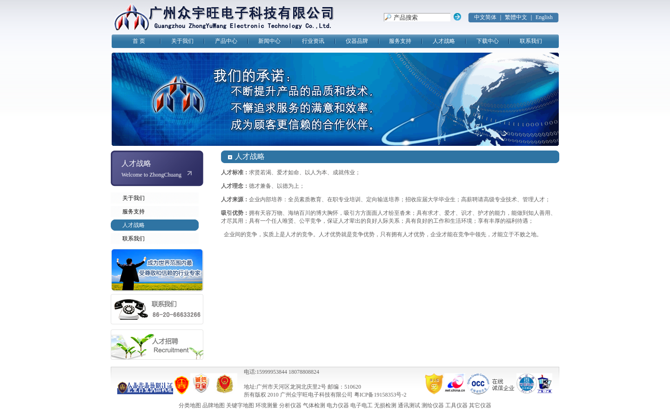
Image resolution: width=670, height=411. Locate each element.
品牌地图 (213, 405)
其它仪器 (480, 405)
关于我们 (182, 41)
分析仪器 (290, 405)
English (544, 17)
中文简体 (485, 17)
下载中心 (487, 41)
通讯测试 (409, 405)
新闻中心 (269, 41)
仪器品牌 (357, 41)
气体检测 (314, 405)
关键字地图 (240, 405)
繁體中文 (516, 17)
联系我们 (531, 41)
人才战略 (444, 41)
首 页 (139, 41)
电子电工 (361, 405)
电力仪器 (338, 405)
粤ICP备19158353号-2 (380, 394)
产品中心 (226, 41)
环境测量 (266, 405)
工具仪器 (456, 405)
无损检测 (385, 405)
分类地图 (190, 405)
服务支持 (400, 41)
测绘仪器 (433, 405)
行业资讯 (313, 41)
